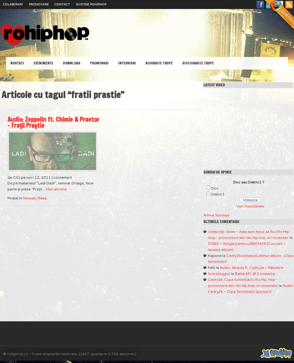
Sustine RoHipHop (91, 4)
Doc (214, 188)
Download (71, 63)
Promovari (99, 63)
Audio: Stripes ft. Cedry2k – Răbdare (251, 267)
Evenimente (43, 63)
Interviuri (127, 63)
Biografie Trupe (159, 63)
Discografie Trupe (198, 63)
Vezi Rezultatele (250, 206)
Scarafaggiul (219, 273)
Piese (42, 198)
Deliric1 (218, 194)
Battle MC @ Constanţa (255, 273)
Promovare (39, 4)
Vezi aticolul (56, 189)
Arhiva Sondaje (216, 215)
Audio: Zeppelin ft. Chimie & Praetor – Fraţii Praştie (53, 122)
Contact (62, 4)
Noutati (17, 63)
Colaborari (13, 4)
